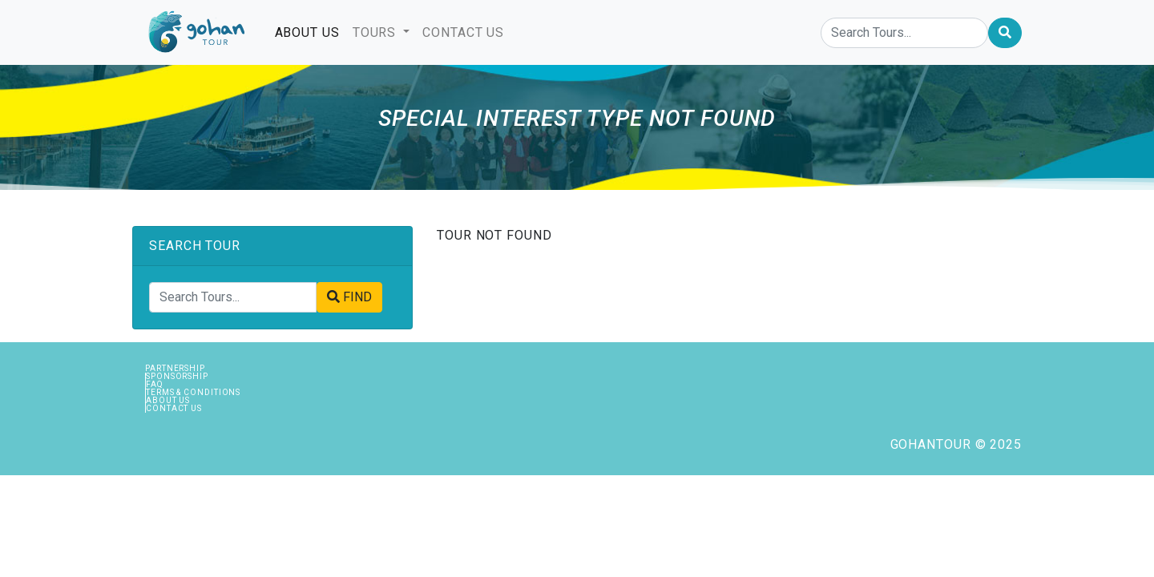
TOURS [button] (376, 32)
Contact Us (174, 408)
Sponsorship (177, 376)
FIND (349, 297)
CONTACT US (463, 32)
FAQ (154, 384)
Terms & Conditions (193, 392)
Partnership (175, 368)
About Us (168, 400)
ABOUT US (310, 31)
